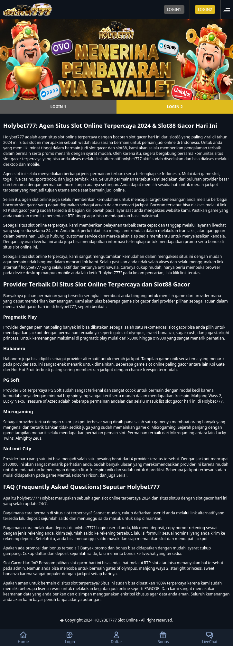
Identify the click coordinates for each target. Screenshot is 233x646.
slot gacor (28, 205)
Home (23, 637)
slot (17, 173)
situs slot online (33, 225)
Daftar (116, 637)
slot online (67, 137)
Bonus (163, 637)
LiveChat (209, 637)
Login (70, 637)
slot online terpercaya (47, 256)
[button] (228, 9)
